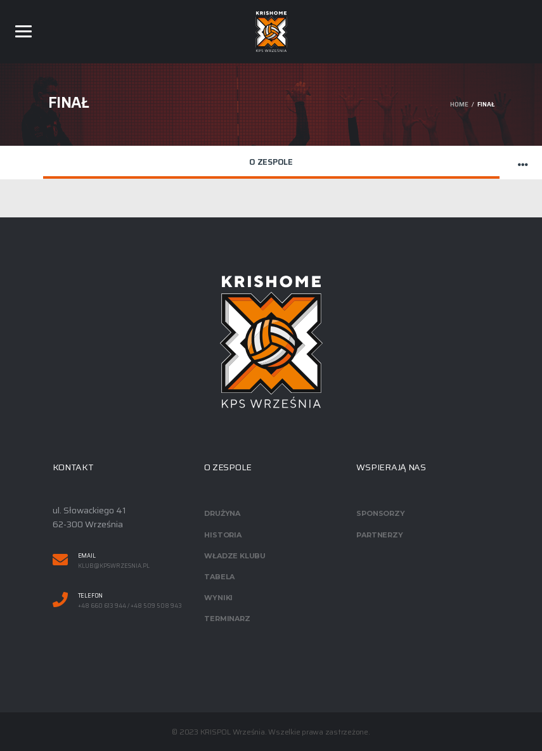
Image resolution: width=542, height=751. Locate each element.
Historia (222, 534)
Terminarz (227, 618)
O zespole (271, 162)
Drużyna (222, 513)
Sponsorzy (380, 513)
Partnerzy (379, 534)
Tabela (219, 576)
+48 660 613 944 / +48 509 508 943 (130, 606)
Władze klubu (234, 555)
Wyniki (218, 597)
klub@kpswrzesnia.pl (114, 566)
